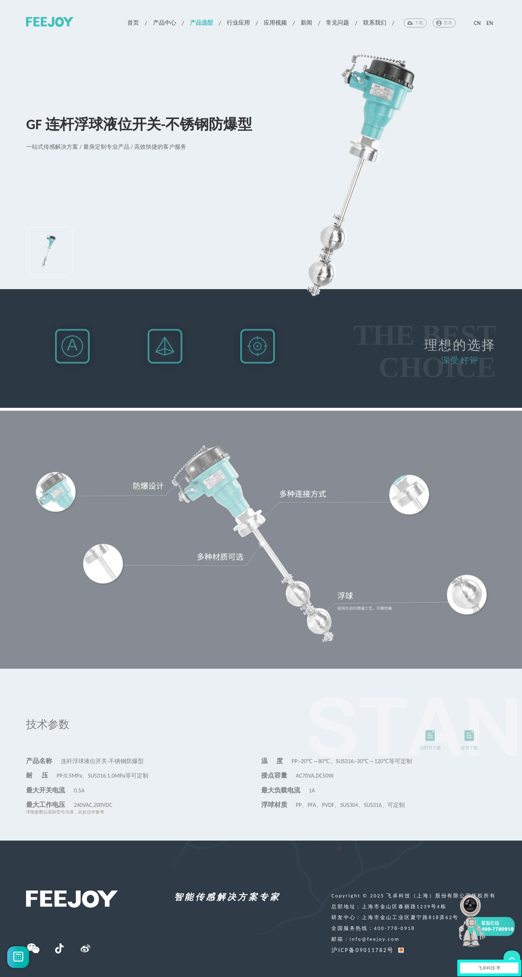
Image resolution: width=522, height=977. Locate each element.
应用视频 (275, 22)
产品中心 (164, 22)
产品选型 (201, 22)
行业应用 (238, 22)
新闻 (306, 22)
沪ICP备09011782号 (362, 950)
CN (477, 23)
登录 (444, 23)
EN (490, 23)
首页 (133, 22)
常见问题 (337, 22)
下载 (415, 23)
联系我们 (374, 22)
